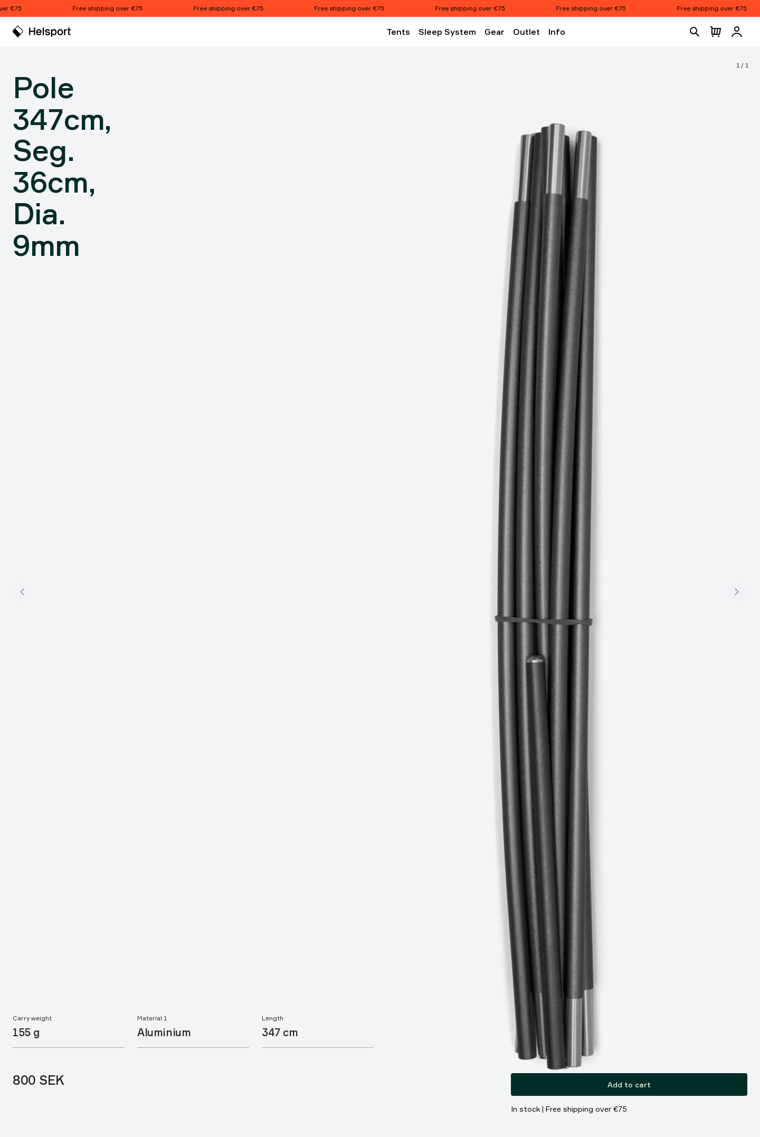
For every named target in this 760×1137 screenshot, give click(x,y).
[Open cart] (715, 31)
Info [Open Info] (556, 31)
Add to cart (629, 1084)
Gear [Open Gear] (494, 31)
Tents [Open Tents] (398, 31)
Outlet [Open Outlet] (526, 31)
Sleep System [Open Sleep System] (447, 31)
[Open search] (694, 31)
